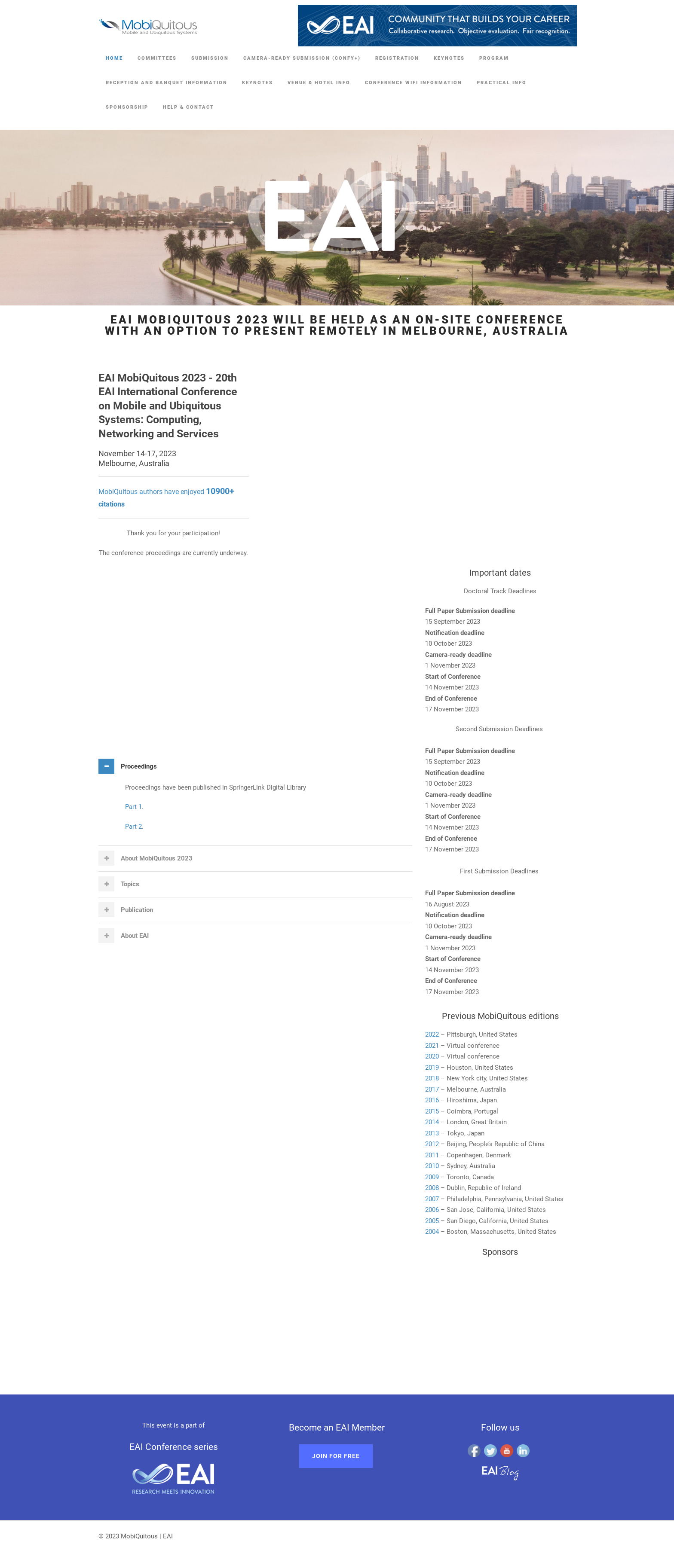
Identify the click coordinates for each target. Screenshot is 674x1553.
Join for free (336, 1455)
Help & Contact (188, 107)
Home (114, 58)
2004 (432, 1232)
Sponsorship (127, 107)
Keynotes (449, 58)
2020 (432, 1056)
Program (494, 58)
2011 (432, 1155)
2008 (433, 1188)
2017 (432, 1089)
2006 (432, 1210)
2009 (432, 1177)
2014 (432, 1122)
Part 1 (133, 807)
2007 (432, 1199)
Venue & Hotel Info (319, 82)
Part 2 (133, 826)
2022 (432, 1034)
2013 (432, 1133)
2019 (432, 1067)
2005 (432, 1221)
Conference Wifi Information (413, 82)
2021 (432, 1046)
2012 (432, 1144)
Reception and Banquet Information (166, 82)
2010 (432, 1166)
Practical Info (502, 82)
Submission (210, 58)
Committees (157, 58)
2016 (432, 1100)
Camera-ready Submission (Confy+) (302, 58)
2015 (432, 1111)
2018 (432, 1078)
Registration (397, 58)
